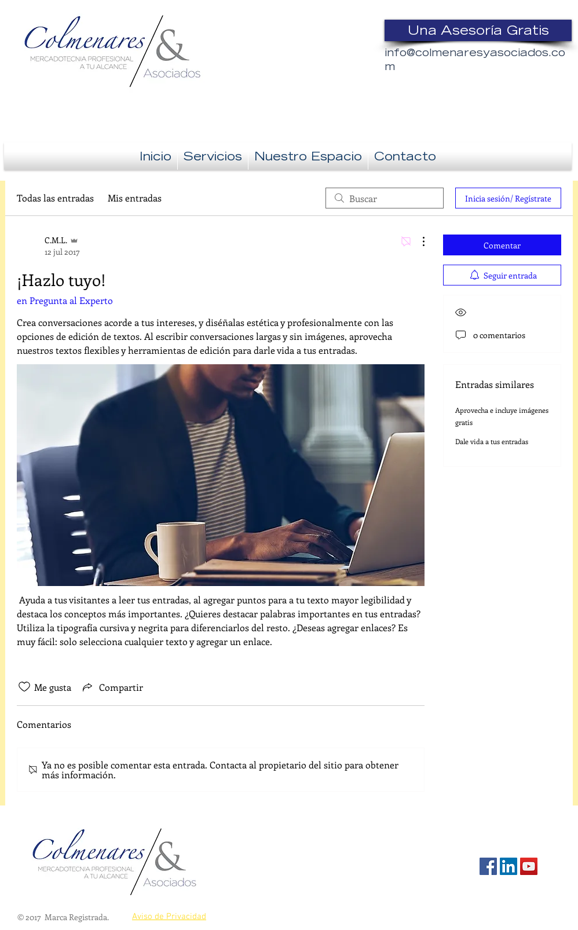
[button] (213, 156)
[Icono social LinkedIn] (508, 866)
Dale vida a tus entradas (491, 441)
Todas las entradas (55, 198)
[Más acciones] (418, 241)
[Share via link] (112, 687)
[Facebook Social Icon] (488, 866)
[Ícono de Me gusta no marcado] (24, 687)
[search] (384, 198)
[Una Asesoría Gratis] (478, 30)
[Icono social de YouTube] (528, 866)
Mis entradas (135, 198)
